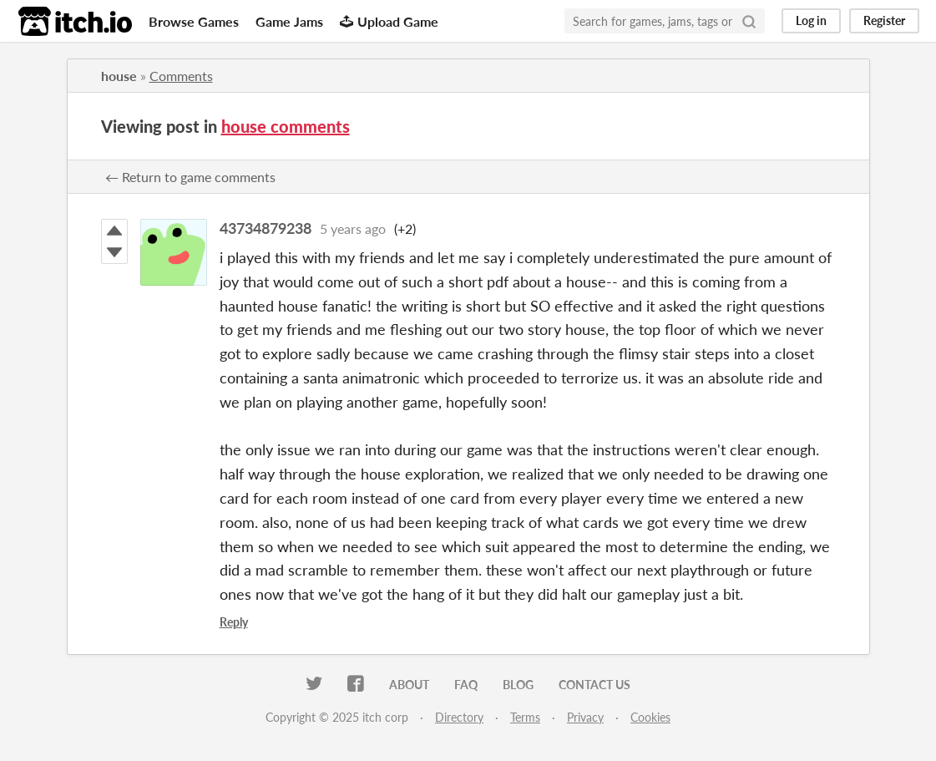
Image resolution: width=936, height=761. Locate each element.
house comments (285, 126)
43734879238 (265, 228)
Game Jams (289, 21)
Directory (459, 717)
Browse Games (194, 21)
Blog (518, 684)
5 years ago (353, 228)
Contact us (594, 684)
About (409, 684)
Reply (234, 622)
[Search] (749, 20)
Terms (525, 717)
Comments (181, 76)
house (119, 76)
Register (884, 20)
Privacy (585, 717)
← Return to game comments (190, 177)
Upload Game (389, 21)
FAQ (466, 684)
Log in (811, 20)
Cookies (650, 717)
